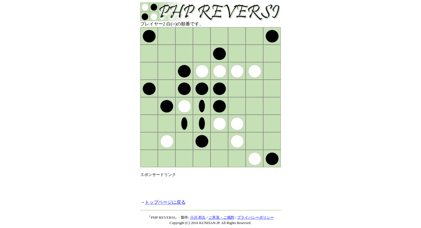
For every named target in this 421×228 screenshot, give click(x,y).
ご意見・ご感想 (221, 218)
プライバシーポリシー (255, 218)
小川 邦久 (198, 218)
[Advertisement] (206, 185)
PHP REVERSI (163, 218)
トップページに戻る (165, 202)
